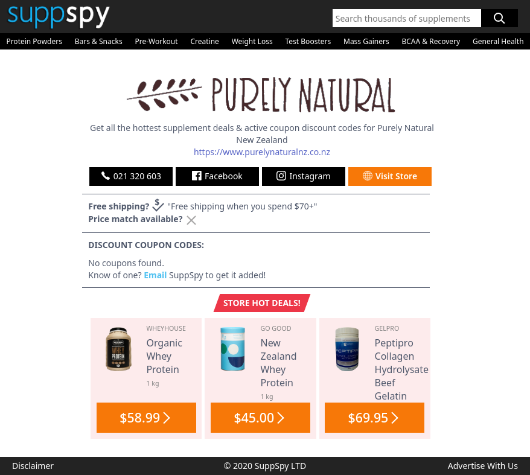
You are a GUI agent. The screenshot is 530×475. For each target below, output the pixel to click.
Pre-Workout (156, 41)
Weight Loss (252, 41)
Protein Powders (34, 41)
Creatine (204, 41)
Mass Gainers (366, 41)
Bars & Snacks (99, 41)
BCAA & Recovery (430, 41)
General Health (498, 41)
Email (155, 275)
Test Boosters (308, 41)
